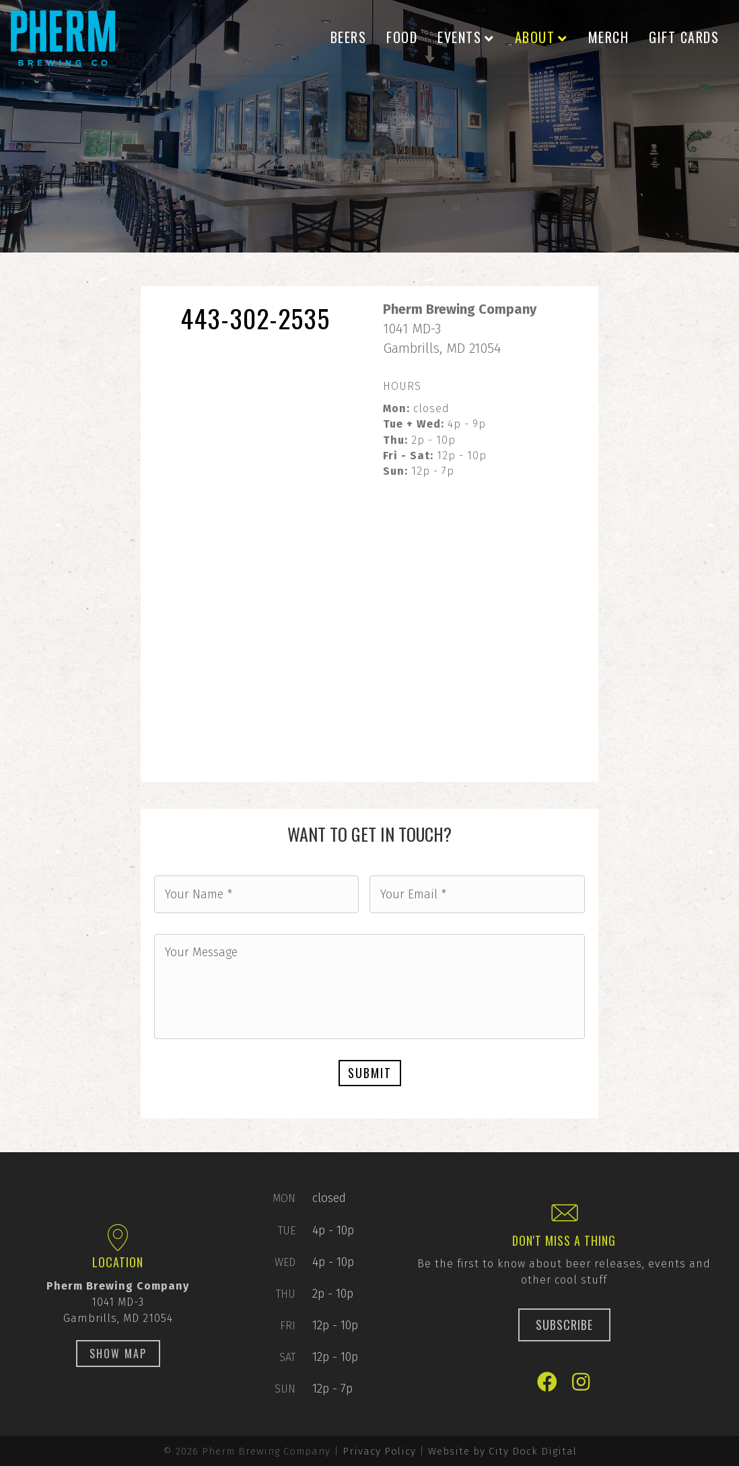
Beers (348, 37)
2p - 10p (332, 1293)
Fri (287, 1325)
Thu (285, 1294)
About (535, 37)
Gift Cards (684, 37)
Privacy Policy (379, 1451)
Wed (285, 1262)
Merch (608, 37)
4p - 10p (333, 1229)
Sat (287, 1357)
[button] (118, 1353)
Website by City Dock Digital (502, 1451)
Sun (285, 1388)
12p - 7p (332, 1388)
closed (329, 1198)
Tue (286, 1230)
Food (401, 37)
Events (459, 37)
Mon (284, 1198)
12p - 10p (335, 1325)
